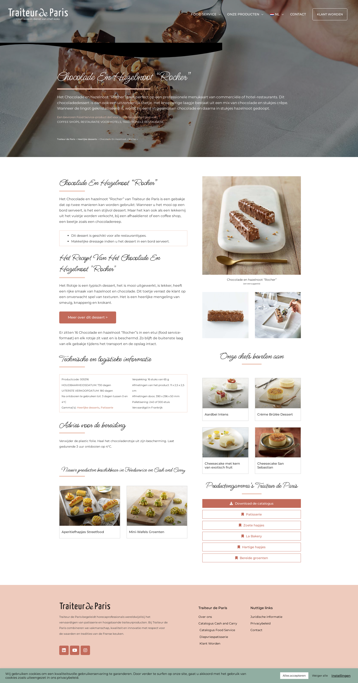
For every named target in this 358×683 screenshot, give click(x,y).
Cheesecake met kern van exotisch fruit (222, 465)
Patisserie (107, 407)
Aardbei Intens (216, 414)
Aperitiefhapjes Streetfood (83, 532)
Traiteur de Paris (66, 139)
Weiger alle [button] (320, 675)
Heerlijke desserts (87, 139)
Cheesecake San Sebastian (270, 465)
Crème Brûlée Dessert (275, 414)
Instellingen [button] (341, 676)
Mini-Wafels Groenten (146, 532)
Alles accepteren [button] (294, 675)
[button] (329, 14)
